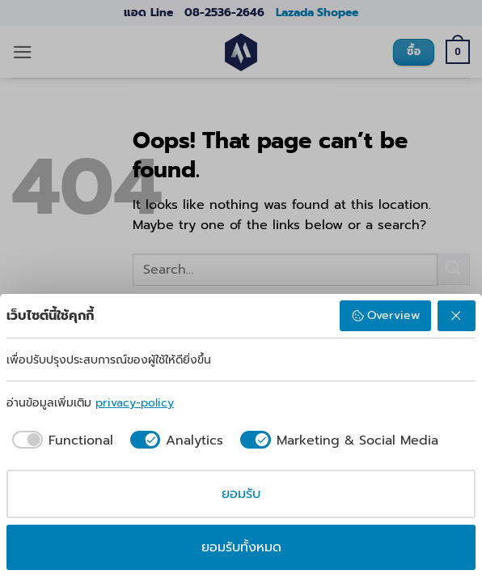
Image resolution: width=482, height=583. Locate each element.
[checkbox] (59, 440)
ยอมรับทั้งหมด (241, 547)
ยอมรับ (241, 494)
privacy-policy (134, 402)
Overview (385, 315)
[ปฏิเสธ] (457, 315)
